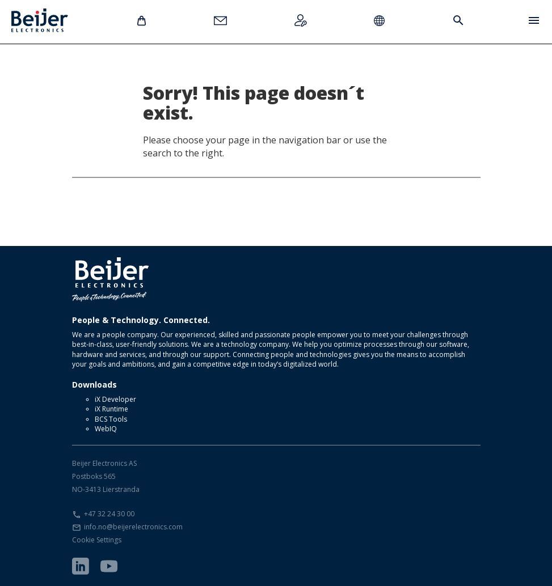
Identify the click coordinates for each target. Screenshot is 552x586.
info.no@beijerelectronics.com (133, 527)
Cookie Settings (96, 540)
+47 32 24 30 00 (109, 514)
